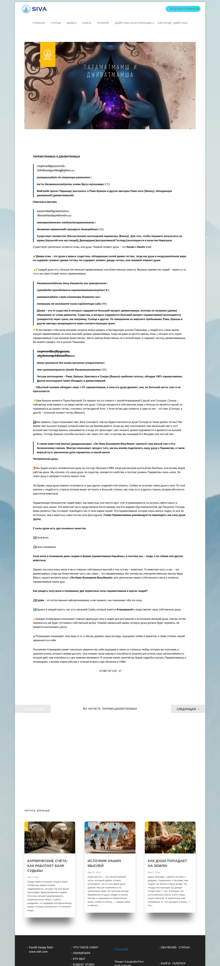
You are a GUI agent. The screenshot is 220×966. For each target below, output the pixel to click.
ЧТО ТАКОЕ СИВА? (85, 868)
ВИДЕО (71, 22)
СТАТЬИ (56, 22)
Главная (39, 22)
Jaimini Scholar (38, 904)
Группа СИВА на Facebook (131, 894)
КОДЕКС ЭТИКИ (83, 885)
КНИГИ (86, 22)
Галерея (103, 22)
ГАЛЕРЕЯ (178, 884)
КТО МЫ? (79, 879)
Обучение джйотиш (172, 22)
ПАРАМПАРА (81, 874)
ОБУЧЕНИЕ (168, 868)
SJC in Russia (123, 890)
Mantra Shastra (39, 888)
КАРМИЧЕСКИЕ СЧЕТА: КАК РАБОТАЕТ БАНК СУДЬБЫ (47, 786)
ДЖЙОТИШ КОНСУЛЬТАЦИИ (133, 22)
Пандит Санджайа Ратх (129, 882)
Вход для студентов (184, 8)
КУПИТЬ (166, 900)
